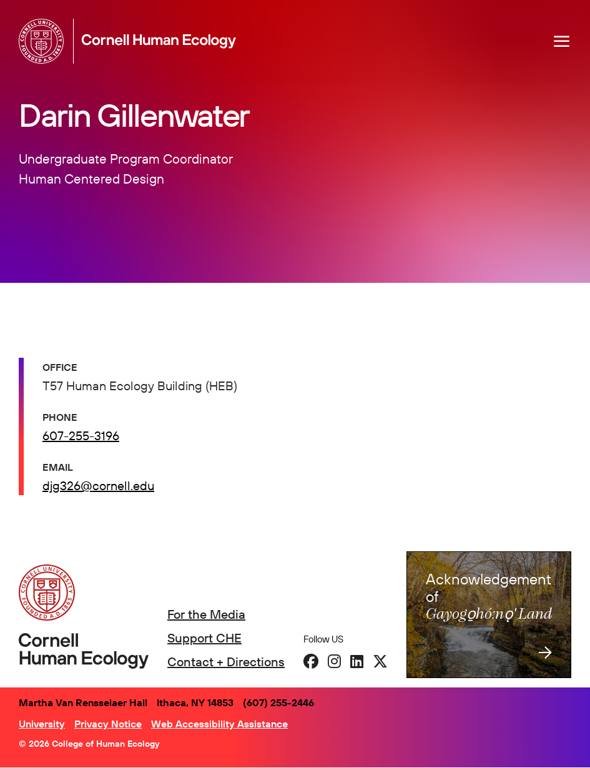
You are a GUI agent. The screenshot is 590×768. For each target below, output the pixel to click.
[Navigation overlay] (562, 41)
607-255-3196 (80, 435)
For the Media (206, 614)
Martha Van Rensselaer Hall (83, 702)
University (42, 723)
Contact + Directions (226, 661)
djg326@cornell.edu (98, 485)
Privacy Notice (108, 723)
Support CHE (204, 638)
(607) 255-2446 (278, 702)
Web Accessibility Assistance (219, 723)
